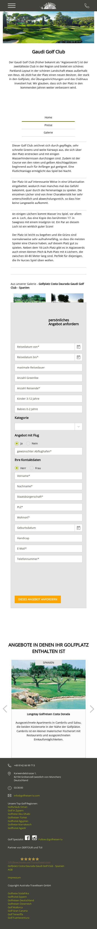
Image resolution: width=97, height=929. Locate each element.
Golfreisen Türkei (17, 817)
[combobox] (48, 426)
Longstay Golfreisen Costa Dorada (48, 714)
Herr (21, 468)
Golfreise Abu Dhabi (19, 814)
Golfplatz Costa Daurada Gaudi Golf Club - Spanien (36, 866)
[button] (14, 27)
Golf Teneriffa (15, 914)
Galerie (48, 132)
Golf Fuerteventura (18, 917)
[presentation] (30, 579)
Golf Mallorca (15, 907)
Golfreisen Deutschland (21, 900)
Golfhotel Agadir (17, 828)
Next (92, 709)
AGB (10, 869)
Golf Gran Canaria (18, 910)
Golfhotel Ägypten (18, 821)
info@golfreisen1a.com (27, 795)
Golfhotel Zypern (17, 896)
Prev (5, 709)
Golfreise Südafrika (18, 893)
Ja (19, 443)
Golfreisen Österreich (20, 903)
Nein (32, 443)
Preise (48, 125)
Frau (35, 468)
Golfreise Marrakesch (20, 824)
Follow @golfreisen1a (50, 839)
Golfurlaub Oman (17, 807)
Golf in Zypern (16, 810)
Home (48, 117)
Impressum (14, 877)
